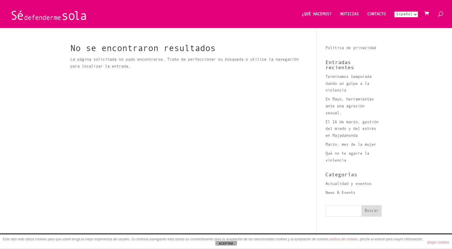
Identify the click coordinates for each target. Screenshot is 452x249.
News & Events (340, 193)
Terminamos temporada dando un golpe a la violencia (348, 84)
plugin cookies (438, 242)
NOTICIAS (349, 14)
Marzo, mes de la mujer (350, 145)
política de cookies (343, 239)
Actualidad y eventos (348, 184)
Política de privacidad (350, 48)
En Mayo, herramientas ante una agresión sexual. (349, 106)
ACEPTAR (226, 243)
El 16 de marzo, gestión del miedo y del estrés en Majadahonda (351, 129)
